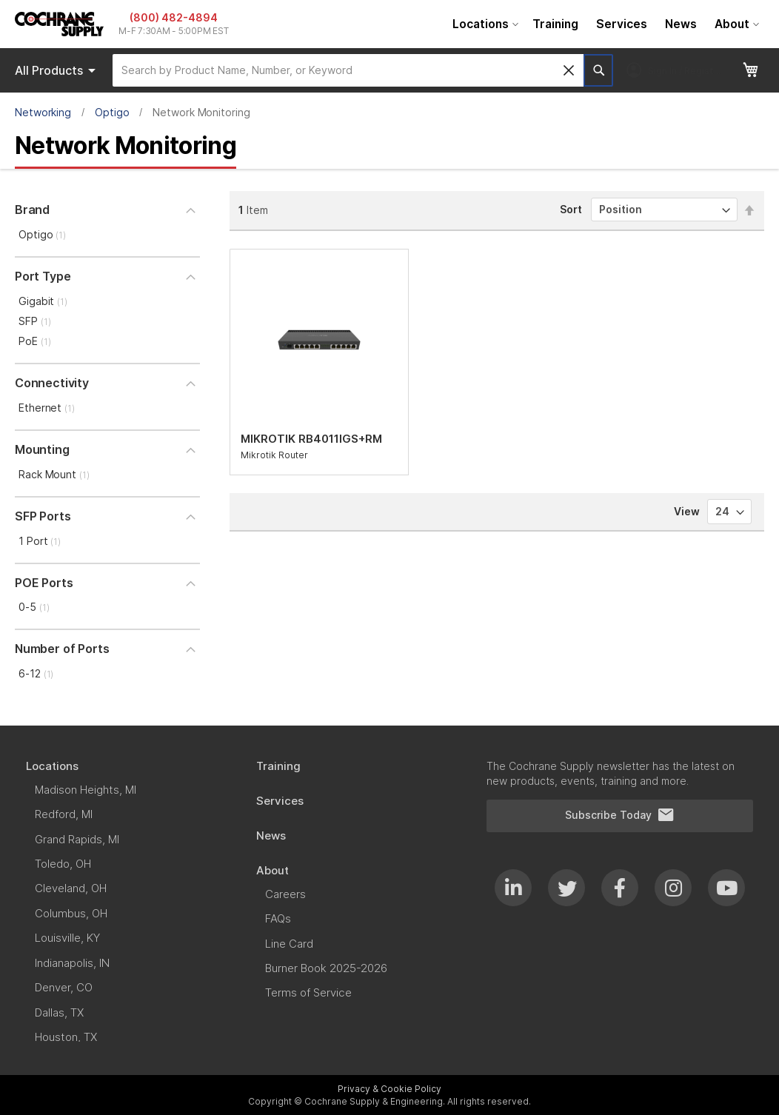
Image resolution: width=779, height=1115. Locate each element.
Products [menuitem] (58, 70)
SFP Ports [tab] (42, 516)
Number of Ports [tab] (62, 648)
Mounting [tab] (42, 449)
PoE (34, 341)
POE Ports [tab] (44, 582)
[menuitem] (484, 24)
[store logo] (59, 24)
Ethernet (47, 407)
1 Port (40, 541)
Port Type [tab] (42, 276)
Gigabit (43, 301)
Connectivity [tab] (52, 382)
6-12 (36, 673)
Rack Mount (54, 474)
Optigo (112, 112)
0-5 (34, 606)
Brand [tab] (32, 209)
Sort (571, 209)
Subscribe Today (620, 815)
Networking (43, 112)
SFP (34, 321)
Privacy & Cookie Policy (389, 1088)
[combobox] (348, 70)
